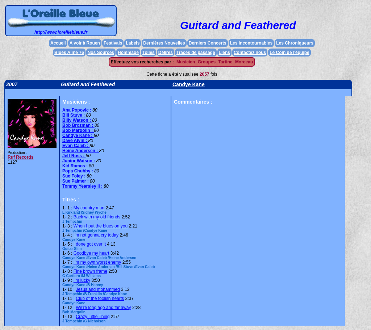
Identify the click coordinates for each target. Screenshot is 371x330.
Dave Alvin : (75, 140)
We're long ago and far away (103, 307)
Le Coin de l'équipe (289, 52)
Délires (165, 52)
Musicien (185, 61)
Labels (132, 43)
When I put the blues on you (101, 226)
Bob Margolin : (78, 130)
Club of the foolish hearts (100, 298)
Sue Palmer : (76, 181)
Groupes (207, 61)
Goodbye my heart (91, 253)
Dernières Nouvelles (164, 43)
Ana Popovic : (77, 110)
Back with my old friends (97, 217)
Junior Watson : (79, 160)
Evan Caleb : (75, 145)
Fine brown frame (90, 271)
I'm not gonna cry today (96, 235)
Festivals (113, 43)
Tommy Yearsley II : (83, 186)
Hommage (128, 52)
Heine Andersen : (80, 150)
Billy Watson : (77, 120)
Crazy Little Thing (92, 316)
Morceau (244, 61)
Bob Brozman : (78, 125)
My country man (89, 207)
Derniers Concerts (207, 43)
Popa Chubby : (78, 171)
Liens (224, 52)
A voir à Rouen (85, 43)
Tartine (225, 61)
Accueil (58, 43)
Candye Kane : (78, 135)
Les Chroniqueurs (294, 43)
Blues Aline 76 (69, 52)
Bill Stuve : (74, 115)
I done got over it (90, 244)
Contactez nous (250, 52)
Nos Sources (101, 52)
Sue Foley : (74, 176)
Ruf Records (20, 157)
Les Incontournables (251, 43)
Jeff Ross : (74, 155)
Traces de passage (195, 52)
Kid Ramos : (75, 165)
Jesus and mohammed (98, 289)
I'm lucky (82, 280)
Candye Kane (188, 84)
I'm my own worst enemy (97, 262)
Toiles (148, 52)
